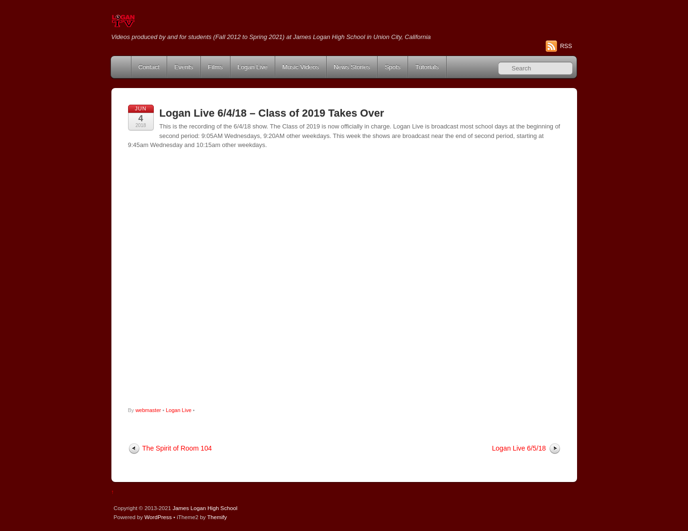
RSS (566, 46)
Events (183, 66)
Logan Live (253, 66)
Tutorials (427, 66)
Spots (392, 66)
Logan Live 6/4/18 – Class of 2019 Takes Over (272, 113)
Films (215, 66)
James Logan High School (204, 508)
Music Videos (300, 66)
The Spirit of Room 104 (177, 448)
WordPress (157, 517)
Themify (217, 517)
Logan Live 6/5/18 (519, 448)
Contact (149, 66)
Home (122, 67)
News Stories (352, 66)
